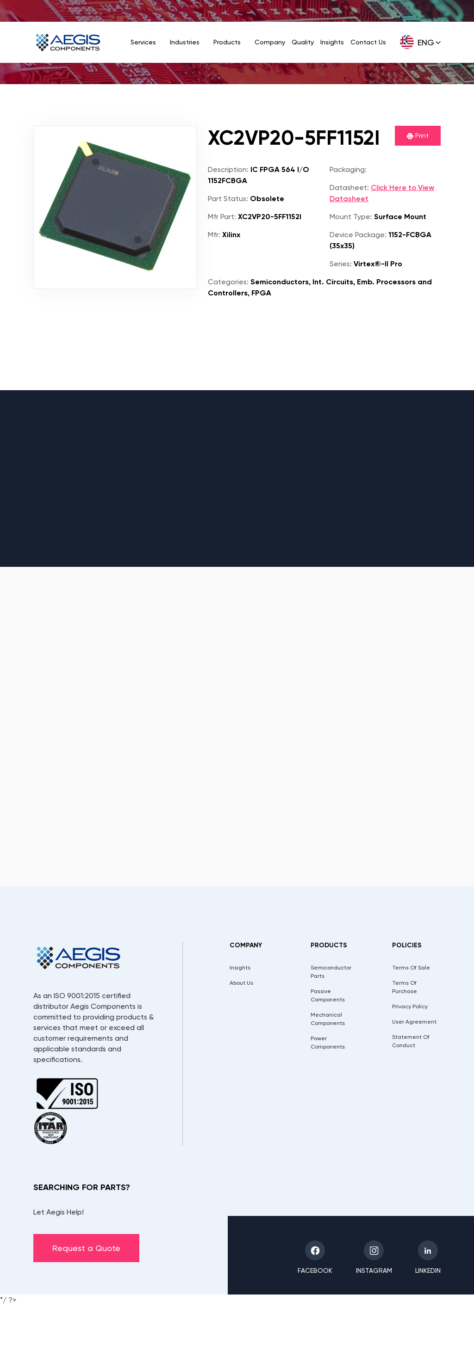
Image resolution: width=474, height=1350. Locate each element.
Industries (185, 42)
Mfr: (214, 234)
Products (227, 42)
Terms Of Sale (411, 967)
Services (143, 42)
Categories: (228, 281)
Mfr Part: (222, 216)
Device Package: (358, 234)
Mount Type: (351, 216)
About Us (241, 983)
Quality (303, 42)
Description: (228, 169)
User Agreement (414, 1022)
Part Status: (228, 198)
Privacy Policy (410, 1006)
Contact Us (368, 42)
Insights (332, 42)
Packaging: (348, 169)
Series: (341, 263)
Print (418, 135)
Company (270, 42)
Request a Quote (86, 1248)
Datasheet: (349, 187)
